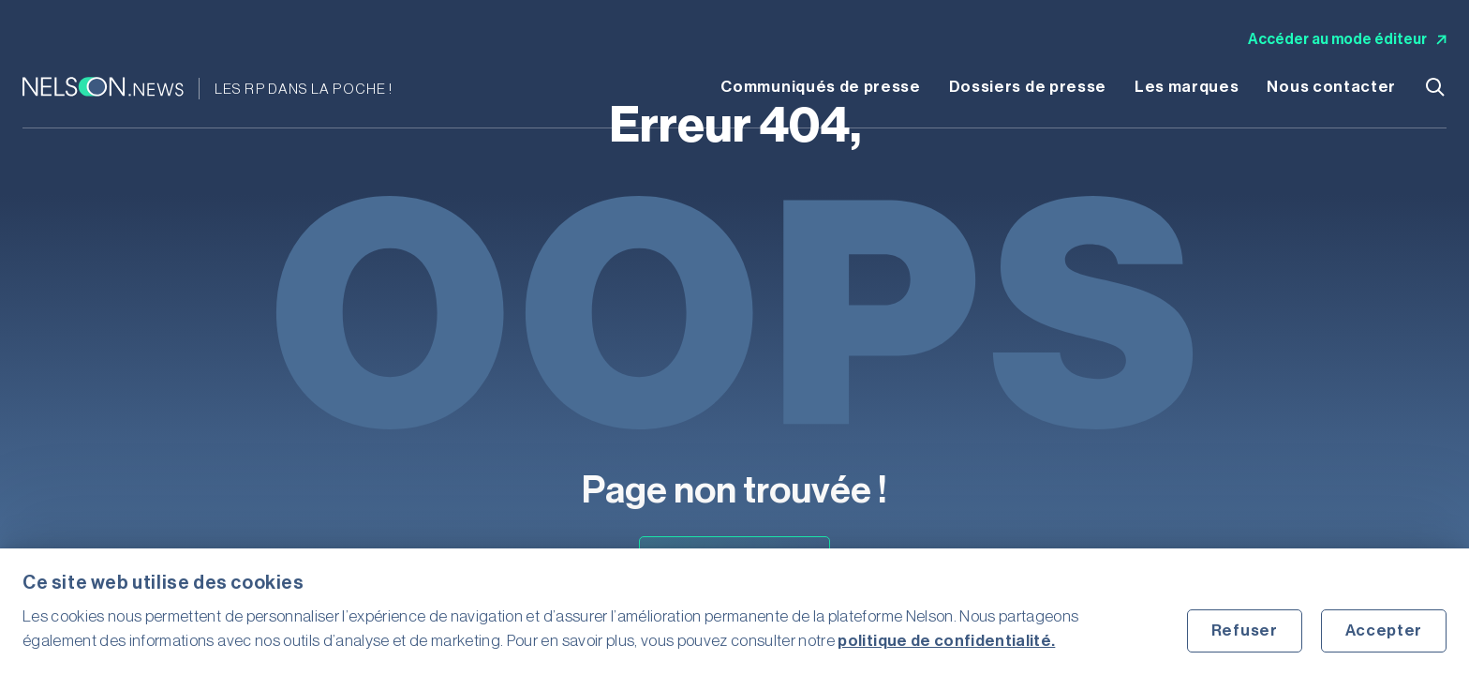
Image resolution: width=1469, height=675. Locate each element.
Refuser (1244, 630)
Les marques (1187, 87)
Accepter (1383, 630)
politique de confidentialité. (946, 641)
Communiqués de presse (820, 87)
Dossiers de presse (1027, 87)
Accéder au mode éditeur (1347, 39)
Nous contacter (1331, 87)
